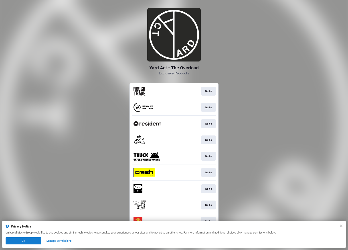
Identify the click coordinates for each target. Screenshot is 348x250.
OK (23, 240)
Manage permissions (59, 240)
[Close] (341, 225)
